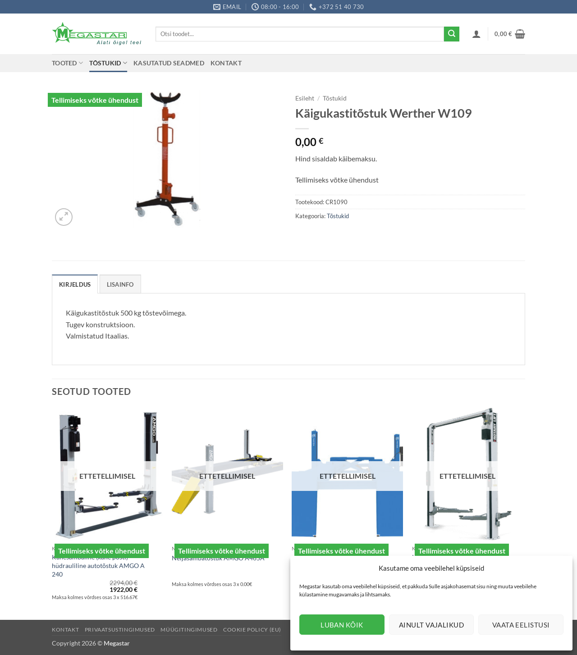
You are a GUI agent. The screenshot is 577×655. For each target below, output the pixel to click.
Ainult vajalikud (431, 625)
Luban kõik (342, 625)
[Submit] (451, 34)
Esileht (304, 98)
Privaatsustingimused (120, 629)
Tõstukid (108, 63)
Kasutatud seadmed (168, 63)
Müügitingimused (188, 629)
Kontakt (226, 63)
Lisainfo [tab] (120, 284)
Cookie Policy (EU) (252, 629)
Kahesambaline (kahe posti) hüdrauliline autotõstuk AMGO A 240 (98, 565)
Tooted (67, 63)
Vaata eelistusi (521, 625)
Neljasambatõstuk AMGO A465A (218, 558)
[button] (476, 34)
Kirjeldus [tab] (75, 284)
